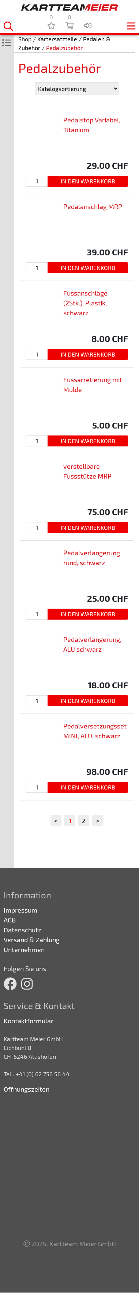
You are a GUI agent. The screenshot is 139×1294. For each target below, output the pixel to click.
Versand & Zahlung (32, 940)
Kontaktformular (28, 1021)
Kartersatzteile (57, 38)
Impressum (20, 910)
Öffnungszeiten (26, 1089)
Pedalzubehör (64, 47)
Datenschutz (22, 930)
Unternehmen (24, 949)
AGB (10, 920)
